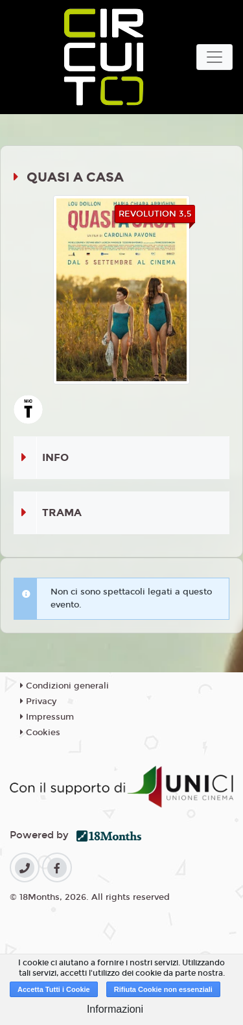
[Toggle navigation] (214, 57)
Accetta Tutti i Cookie (53, 989)
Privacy (38, 701)
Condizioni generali (64, 686)
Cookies (40, 732)
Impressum (47, 717)
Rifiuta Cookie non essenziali (163, 989)
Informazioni (115, 1009)
